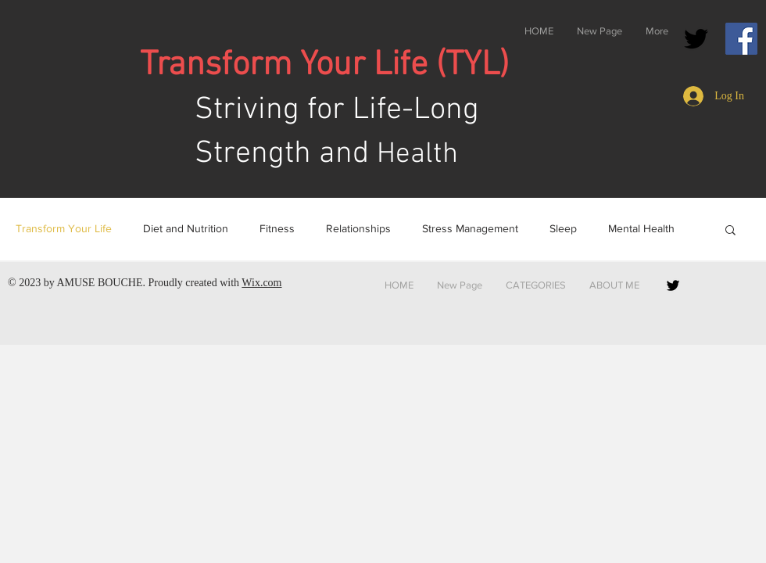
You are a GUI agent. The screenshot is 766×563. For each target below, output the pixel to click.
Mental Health (641, 228)
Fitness (277, 228)
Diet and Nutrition (185, 228)
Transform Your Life (64, 228)
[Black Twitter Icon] (696, 39)
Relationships (358, 228)
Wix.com (261, 283)
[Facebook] (741, 39)
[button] (730, 231)
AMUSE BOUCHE (99, 283)
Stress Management (470, 228)
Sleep (563, 228)
